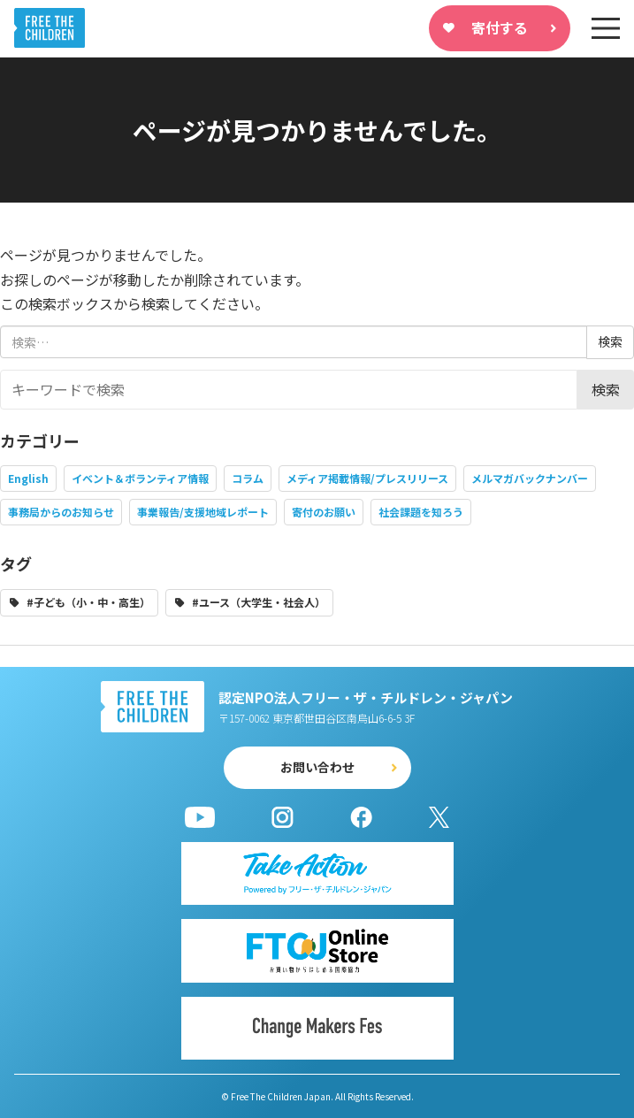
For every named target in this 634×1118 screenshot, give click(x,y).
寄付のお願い (323, 511)
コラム (248, 478)
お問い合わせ (317, 767)
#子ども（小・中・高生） (88, 601)
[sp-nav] (606, 28)
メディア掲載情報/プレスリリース (367, 478)
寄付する (499, 27)
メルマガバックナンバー (529, 478)
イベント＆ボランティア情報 (140, 478)
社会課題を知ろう (420, 511)
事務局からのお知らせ (61, 511)
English (28, 478)
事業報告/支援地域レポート (203, 511)
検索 (606, 389)
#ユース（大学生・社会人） (258, 601)
